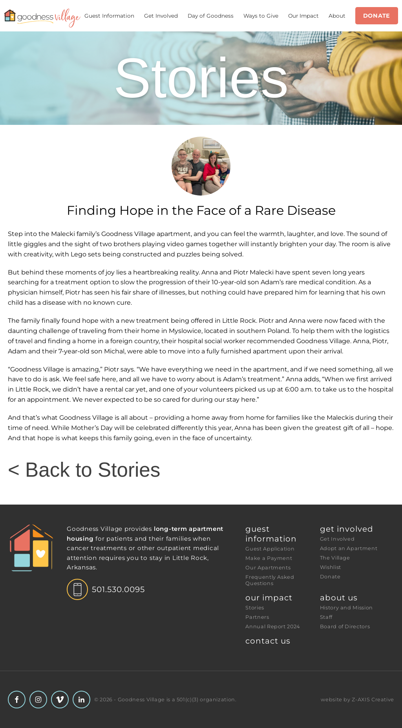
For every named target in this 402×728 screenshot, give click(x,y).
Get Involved (161, 16)
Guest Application (269, 549)
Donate (376, 15)
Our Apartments (268, 568)
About (337, 16)
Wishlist (330, 567)
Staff (326, 617)
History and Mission (346, 608)
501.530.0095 (118, 589)
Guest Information (109, 16)
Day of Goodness (211, 16)
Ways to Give (260, 16)
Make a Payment (268, 558)
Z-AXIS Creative (373, 699)
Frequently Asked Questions (270, 580)
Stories (254, 608)
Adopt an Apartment (349, 548)
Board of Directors (345, 626)
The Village (335, 558)
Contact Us (268, 641)
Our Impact (303, 16)
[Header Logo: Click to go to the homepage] (42, 18)
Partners (257, 617)
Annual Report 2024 (272, 626)
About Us (339, 597)
